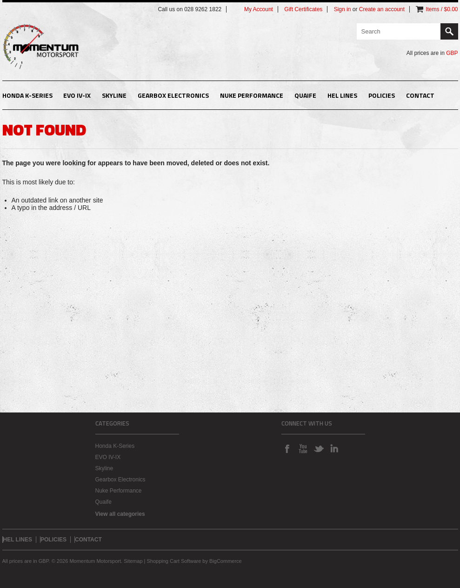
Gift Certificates (303, 9)
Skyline (114, 95)
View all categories (120, 514)
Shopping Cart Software (174, 561)
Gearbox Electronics (173, 95)
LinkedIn (334, 448)
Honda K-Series (27, 95)
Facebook (287, 448)
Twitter (318, 448)
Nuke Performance (251, 95)
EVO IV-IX (77, 95)
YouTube (302, 448)
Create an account (382, 9)
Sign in (342, 9)
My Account (258, 9)
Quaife (305, 95)
